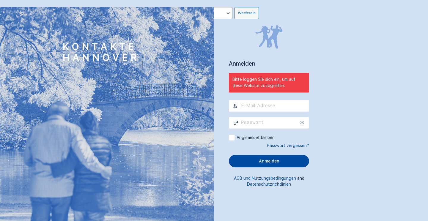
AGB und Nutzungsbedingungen (265, 178)
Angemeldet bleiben (256, 137)
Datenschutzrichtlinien (269, 184)
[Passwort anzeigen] (303, 123)
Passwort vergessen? (288, 145)
